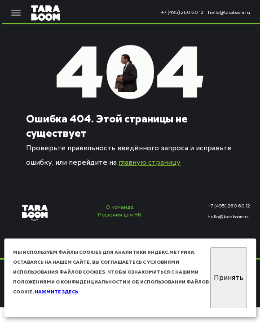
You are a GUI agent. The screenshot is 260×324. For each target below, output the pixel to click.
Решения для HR (119, 215)
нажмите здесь (56, 292)
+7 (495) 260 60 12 (182, 12)
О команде (120, 207)
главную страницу (150, 162)
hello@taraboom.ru (229, 12)
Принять (228, 277)
